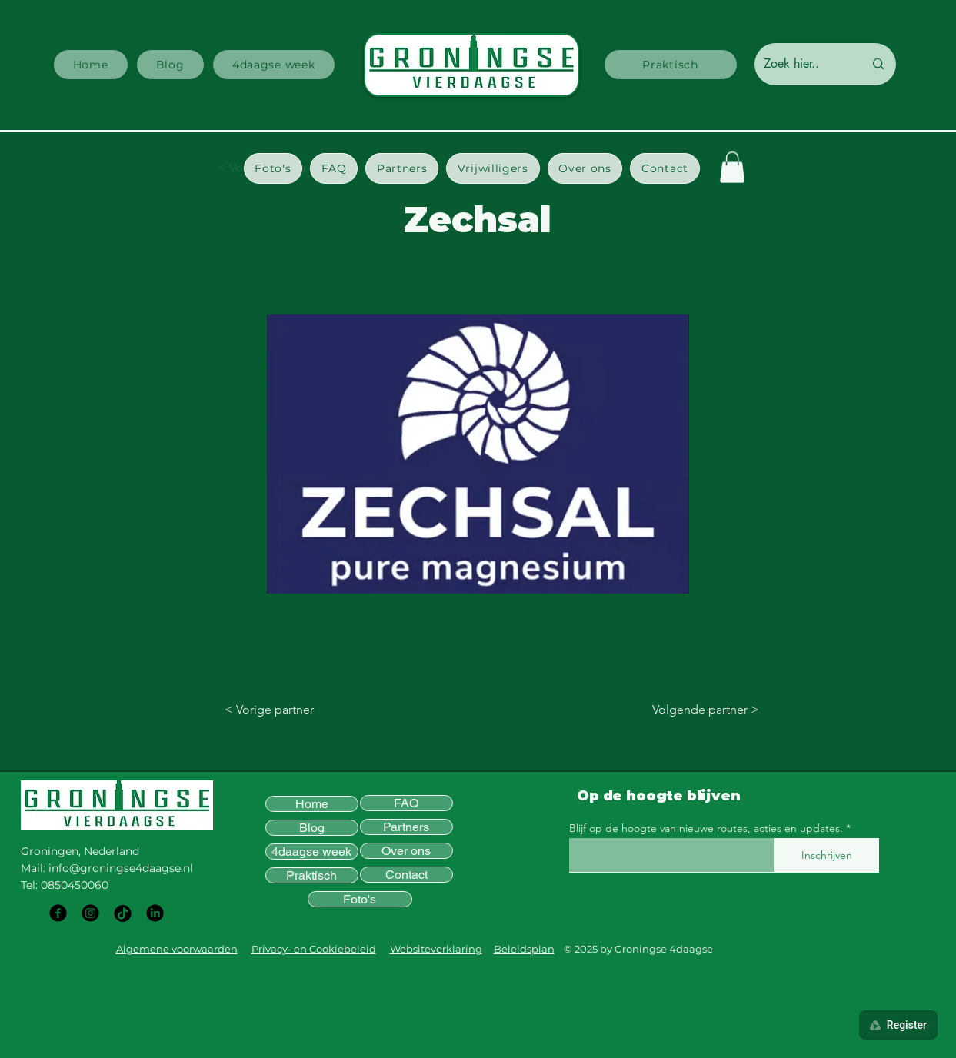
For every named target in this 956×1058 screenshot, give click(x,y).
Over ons (406, 850)
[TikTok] (122, 913)
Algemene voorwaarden (177, 949)
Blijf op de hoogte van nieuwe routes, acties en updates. (706, 828)
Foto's (359, 899)
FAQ (406, 803)
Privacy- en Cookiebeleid (313, 949)
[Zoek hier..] (802, 64)
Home (311, 804)
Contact (406, 874)
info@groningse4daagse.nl (120, 868)
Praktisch (311, 875)
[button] (273, 168)
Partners (406, 827)
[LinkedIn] (155, 913)
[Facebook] (58, 913)
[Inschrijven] (826, 855)
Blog (312, 827)
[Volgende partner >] (698, 709)
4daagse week (311, 851)
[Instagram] (90, 913)
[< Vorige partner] (275, 709)
